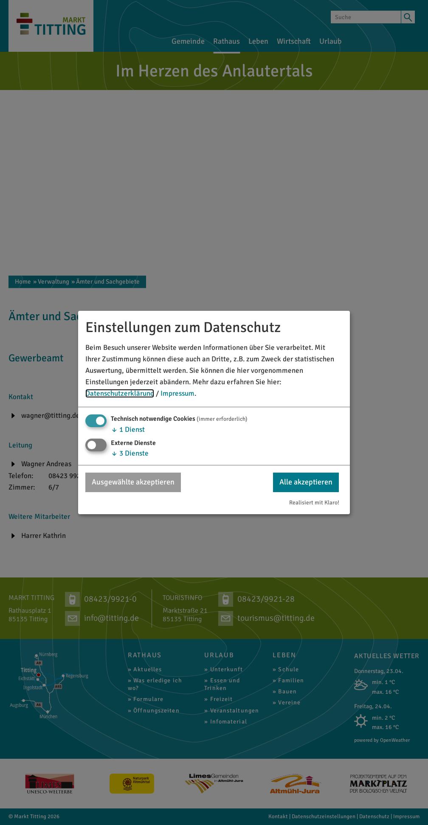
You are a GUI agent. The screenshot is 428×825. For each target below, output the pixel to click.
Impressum (177, 393)
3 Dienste (130, 453)
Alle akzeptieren (305, 482)
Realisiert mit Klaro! (314, 502)
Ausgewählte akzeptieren (133, 482)
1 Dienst (128, 429)
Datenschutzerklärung (119, 393)
